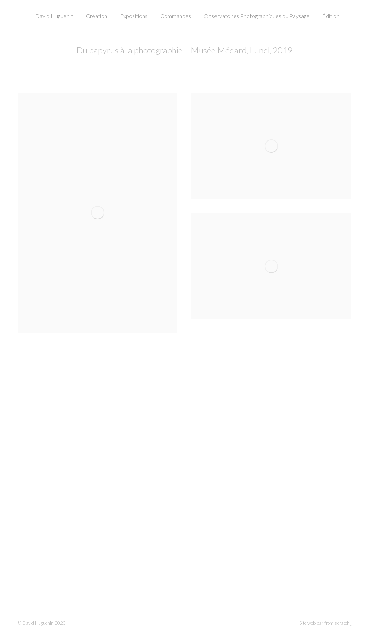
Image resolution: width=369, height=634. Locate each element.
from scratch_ (337, 623)
